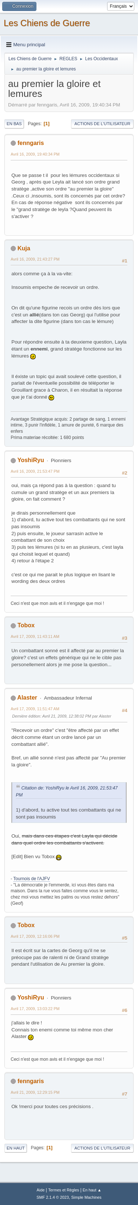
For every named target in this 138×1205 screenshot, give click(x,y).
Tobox (26, 625)
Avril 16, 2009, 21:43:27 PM (35, 259)
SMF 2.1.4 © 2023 (52, 1197)
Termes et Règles (63, 1190)
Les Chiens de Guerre (47, 23)
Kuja (23, 248)
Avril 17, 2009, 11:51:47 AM (35, 709)
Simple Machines (86, 1197)
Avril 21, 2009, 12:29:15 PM (35, 1092)
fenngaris (30, 143)
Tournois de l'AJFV (31, 878)
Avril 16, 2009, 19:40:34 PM (35, 154)
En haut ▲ (92, 1190)
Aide (41, 1190)
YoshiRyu (30, 460)
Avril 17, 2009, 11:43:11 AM (35, 636)
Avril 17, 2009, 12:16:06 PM (35, 936)
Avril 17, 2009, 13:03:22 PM (35, 1008)
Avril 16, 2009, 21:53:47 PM (35, 471)
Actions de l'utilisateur (102, 123)
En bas (14, 123)
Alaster (27, 697)
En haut (16, 1148)
